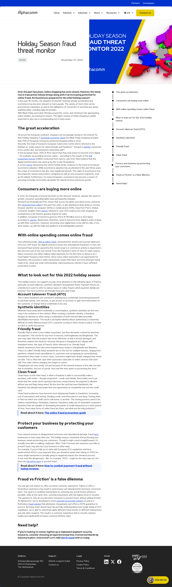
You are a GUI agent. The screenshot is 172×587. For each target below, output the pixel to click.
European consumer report (53, 137)
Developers (148, 3)
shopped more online (32, 204)
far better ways (34, 461)
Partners (135, 3)
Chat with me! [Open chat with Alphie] (157, 580)
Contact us (145, 12)
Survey (44, 210)
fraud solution (34, 504)
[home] (28, 13)
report (29, 164)
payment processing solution (70, 500)
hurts (96, 434)
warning (87, 147)
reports (33, 220)
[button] (69, 13)
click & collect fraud (47, 241)
